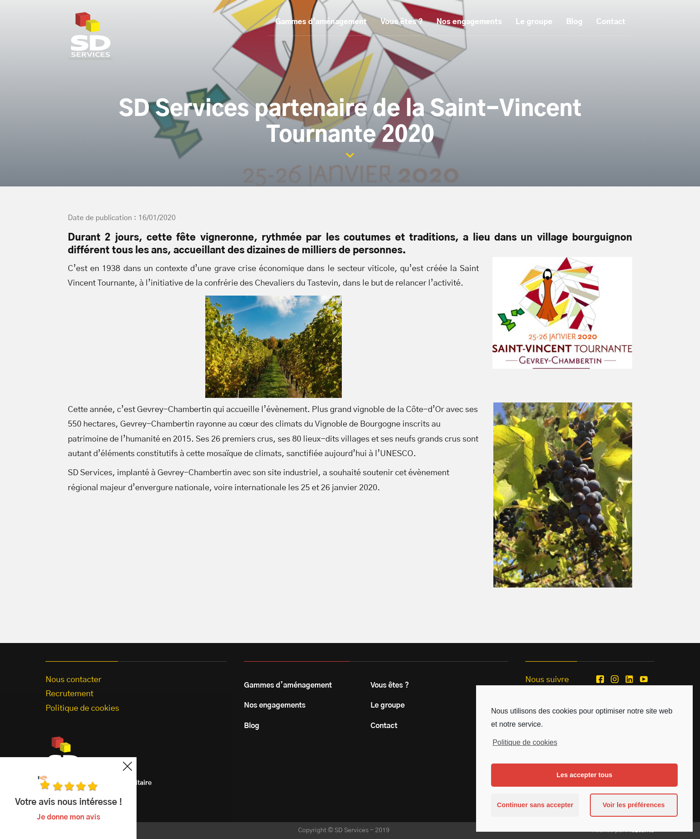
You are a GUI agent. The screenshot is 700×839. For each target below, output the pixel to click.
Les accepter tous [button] (584, 775)
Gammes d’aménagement (321, 21)
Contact (610, 21)
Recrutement (69, 694)
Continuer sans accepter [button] (535, 805)
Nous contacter (73, 680)
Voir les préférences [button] (634, 805)
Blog (574, 21)
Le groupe (534, 21)
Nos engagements (469, 21)
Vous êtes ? (401, 21)
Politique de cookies (524, 742)
